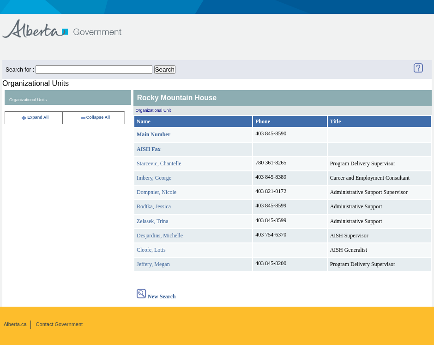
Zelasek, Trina (153, 221)
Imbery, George (154, 178)
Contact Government (59, 324)
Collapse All (95, 117)
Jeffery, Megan (153, 264)
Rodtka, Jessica (154, 206)
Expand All (34, 117)
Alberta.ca (15, 324)
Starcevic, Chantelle (159, 163)
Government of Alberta (69, 24)
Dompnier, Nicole (156, 192)
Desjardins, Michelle (160, 235)
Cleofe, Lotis (151, 250)
